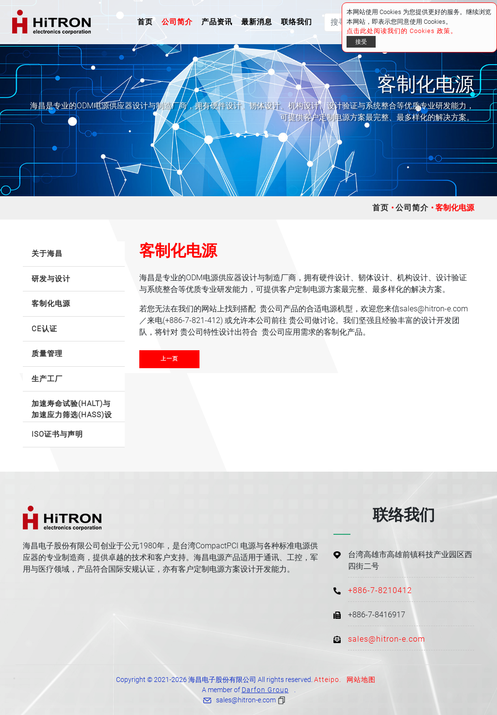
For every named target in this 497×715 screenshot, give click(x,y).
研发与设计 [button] (51, 278)
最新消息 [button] (256, 21)
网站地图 (361, 679)
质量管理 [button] (47, 353)
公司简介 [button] (177, 21)
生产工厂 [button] (47, 379)
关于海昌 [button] (47, 253)
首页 (147, 21)
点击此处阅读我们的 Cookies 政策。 (402, 30)
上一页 (169, 359)
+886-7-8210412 (380, 590)
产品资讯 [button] (216, 21)
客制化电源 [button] (51, 303)
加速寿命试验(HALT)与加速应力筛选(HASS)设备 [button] (72, 410)
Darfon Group (265, 690)
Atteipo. (327, 679)
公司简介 (412, 207)
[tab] (74, 254)
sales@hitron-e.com (386, 639)
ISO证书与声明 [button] (57, 434)
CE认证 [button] (44, 328)
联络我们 (296, 21)
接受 (361, 41)
